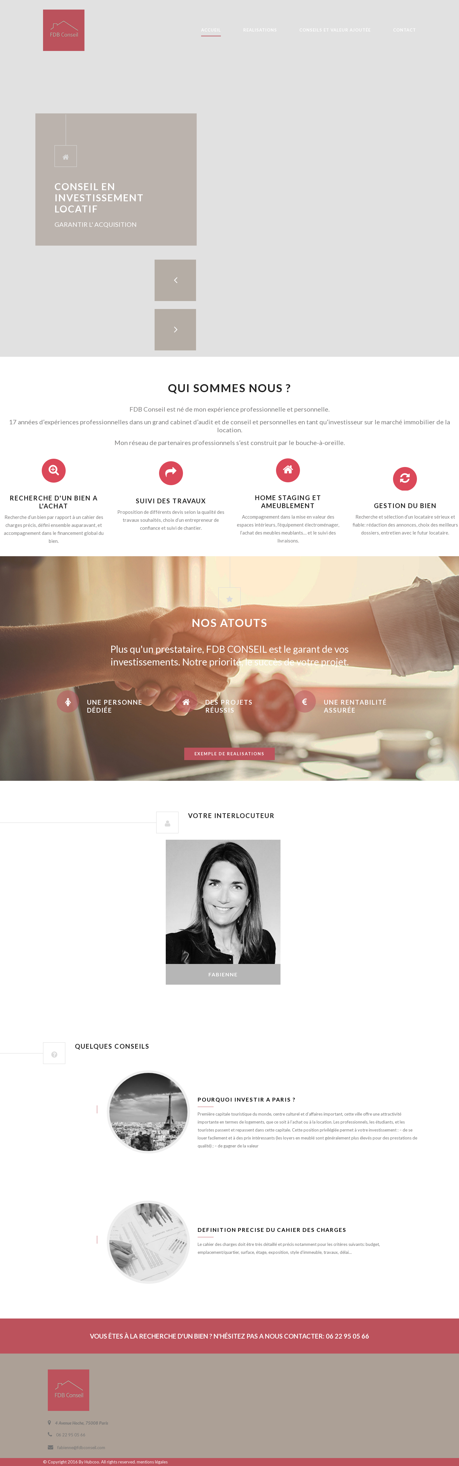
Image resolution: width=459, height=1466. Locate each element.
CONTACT (404, 29)
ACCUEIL (211, 29)
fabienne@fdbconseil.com (81, 1447)
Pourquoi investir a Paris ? (247, 1099)
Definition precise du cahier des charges (272, 1229)
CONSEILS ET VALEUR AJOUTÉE (335, 29)
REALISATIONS (260, 29)
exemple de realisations (229, 753)
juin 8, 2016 (63, 1109)
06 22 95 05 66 (70, 1434)
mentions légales (152, 1461)
